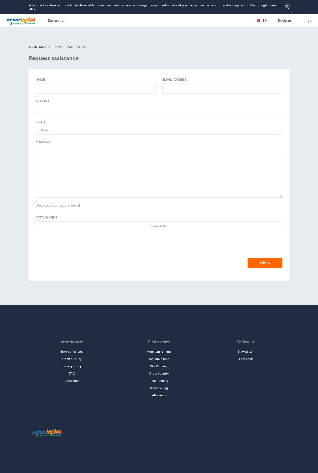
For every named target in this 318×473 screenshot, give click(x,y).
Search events (59, 21)
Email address (174, 79)
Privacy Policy (71, 366)
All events (159, 395)
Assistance (37, 47)
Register (284, 21)
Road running (159, 381)
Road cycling (159, 388)
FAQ (72, 373)
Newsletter (246, 352)
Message (43, 141)
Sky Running (159, 366)
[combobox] (159, 130)
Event (40, 122)
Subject (42, 100)
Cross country (159, 373)
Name (40, 79)
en (262, 20)
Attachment (46, 217)
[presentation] (248, 244)
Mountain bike (159, 359)
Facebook (246, 359)
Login (307, 21)
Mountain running (159, 352)
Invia (265, 263)
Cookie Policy (71, 359)
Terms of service (72, 352)
